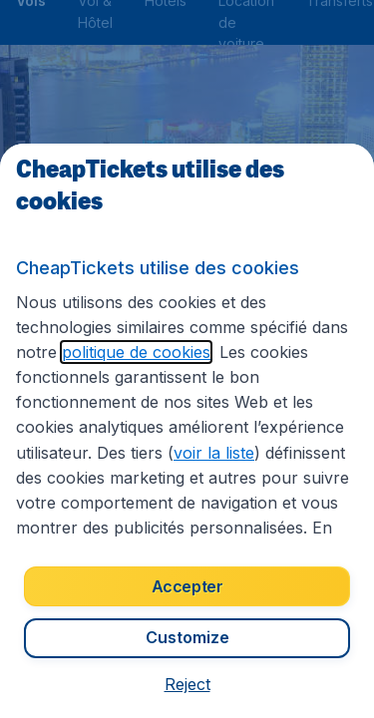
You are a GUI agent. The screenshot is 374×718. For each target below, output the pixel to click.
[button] (187, 684)
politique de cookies (136, 352)
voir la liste (214, 453)
